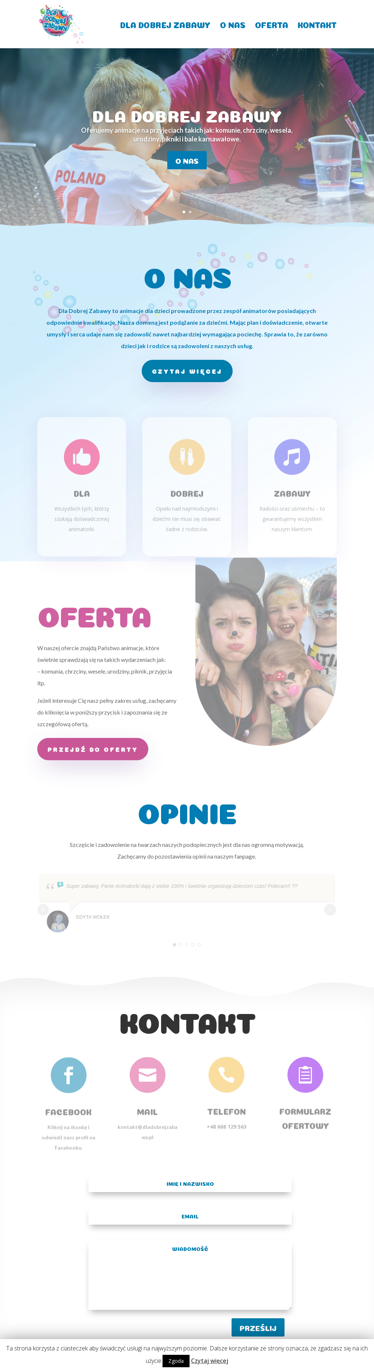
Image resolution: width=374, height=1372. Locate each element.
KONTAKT (317, 24)
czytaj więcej (187, 370)
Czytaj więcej (209, 1361)
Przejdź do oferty (92, 748)
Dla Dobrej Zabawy (187, 114)
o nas (187, 160)
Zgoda (176, 1360)
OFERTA (271, 24)
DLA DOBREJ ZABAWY (165, 24)
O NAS (232, 24)
